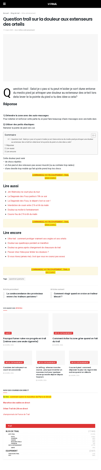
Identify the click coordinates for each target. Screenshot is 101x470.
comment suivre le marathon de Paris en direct (30, 396)
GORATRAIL (14, 438)
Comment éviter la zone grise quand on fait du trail (75, 340)
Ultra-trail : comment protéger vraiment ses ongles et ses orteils (37, 238)
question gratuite (16, 279)
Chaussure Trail (13, 453)
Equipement (12, 451)
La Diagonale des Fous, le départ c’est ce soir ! (29, 200)
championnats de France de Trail (16, 414)
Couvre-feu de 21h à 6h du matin (22, 214)
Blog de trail (15, 13)
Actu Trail (11, 434)
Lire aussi (10, 148)
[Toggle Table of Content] (92, 135)
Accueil (6, 13)
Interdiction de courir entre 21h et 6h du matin (28, 205)
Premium (14, 443)
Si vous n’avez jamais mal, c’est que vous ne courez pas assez (36, 256)
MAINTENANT (50, 176)
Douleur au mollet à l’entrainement (23, 209)
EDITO (13, 436)
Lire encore (11, 151)
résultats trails (16, 441)
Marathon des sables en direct (16, 402)
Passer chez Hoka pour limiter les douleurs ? (28, 252)
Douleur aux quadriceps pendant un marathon (28, 243)
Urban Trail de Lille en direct (15, 408)
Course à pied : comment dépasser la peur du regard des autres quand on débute (83, 369)
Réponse (10, 145)
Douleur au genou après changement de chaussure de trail (34, 247)
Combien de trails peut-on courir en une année (15, 368)
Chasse (13, 440)
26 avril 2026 (8, 345)
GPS (9, 455)
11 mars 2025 (8, 30)
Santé (8, 333)
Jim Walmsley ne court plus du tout (24, 192)
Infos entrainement (29, 13)
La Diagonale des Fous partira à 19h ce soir (27, 196)
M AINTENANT (50, 271)
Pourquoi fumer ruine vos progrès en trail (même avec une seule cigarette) (24, 340)
